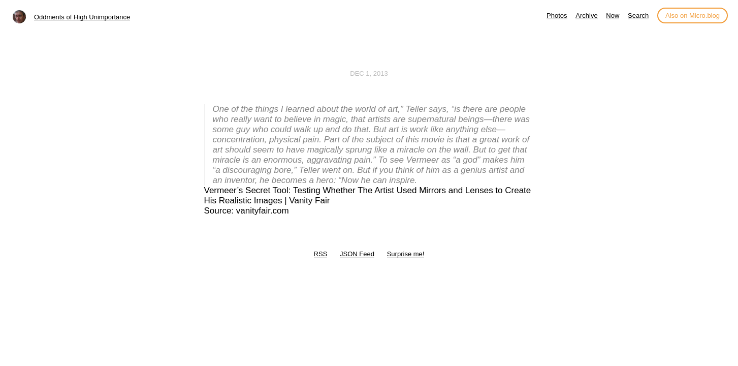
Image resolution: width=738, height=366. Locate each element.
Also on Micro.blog (692, 15)
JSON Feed (357, 254)
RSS (321, 254)
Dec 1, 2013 (369, 73)
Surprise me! (406, 254)
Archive (586, 15)
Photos (557, 15)
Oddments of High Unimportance (82, 17)
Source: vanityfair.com (246, 211)
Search (638, 15)
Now (612, 15)
